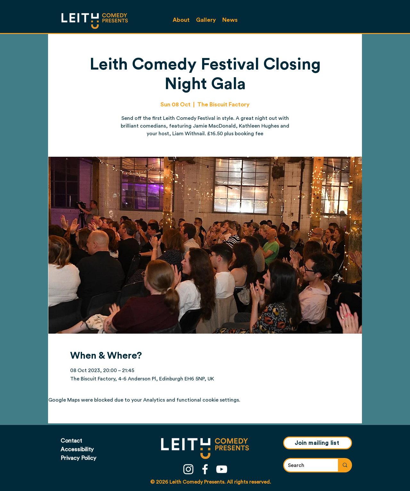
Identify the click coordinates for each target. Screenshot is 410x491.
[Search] (306, 465)
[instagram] (188, 469)
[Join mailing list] (317, 443)
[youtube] (221, 469)
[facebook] (205, 469)
